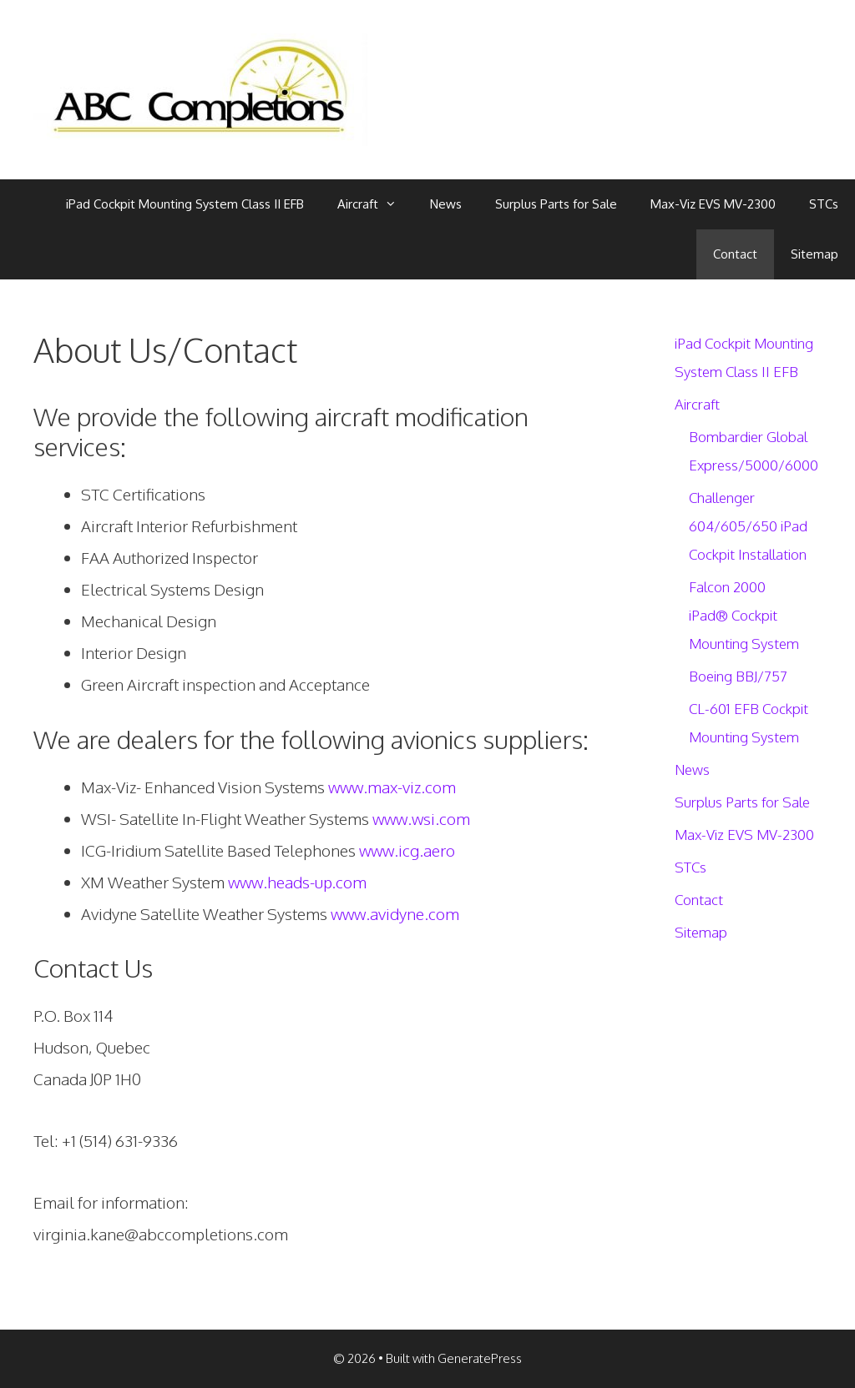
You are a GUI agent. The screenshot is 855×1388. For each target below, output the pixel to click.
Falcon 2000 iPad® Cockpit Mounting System (744, 615)
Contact (735, 254)
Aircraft (375, 204)
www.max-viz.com (392, 787)
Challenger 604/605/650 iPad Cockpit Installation (748, 526)
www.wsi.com (421, 818)
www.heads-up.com (297, 882)
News (446, 204)
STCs (823, 204)
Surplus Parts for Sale (556, 204)
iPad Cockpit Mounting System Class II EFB (185, 204)
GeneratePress (480, 1358)
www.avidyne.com (395, 913)
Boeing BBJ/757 (738, 676)
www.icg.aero (405, 850)
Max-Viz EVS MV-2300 (713, 204)
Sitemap (814, 254)
